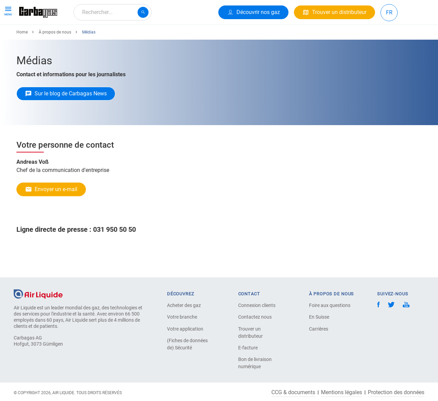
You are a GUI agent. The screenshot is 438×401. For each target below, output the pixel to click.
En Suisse (319, 317)
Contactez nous (255, 317)
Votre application (185, 329)
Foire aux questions (329, 305)
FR (389, 12)
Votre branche (182, 317)
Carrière (141, 37)
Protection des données (396, 392)
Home (22, 57)
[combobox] (113, 12)
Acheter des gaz (184, 305)
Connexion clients (256, 305)
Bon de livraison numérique (255, 363)
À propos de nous (182, 37)
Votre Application (100, 37)
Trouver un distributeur (250, 332)
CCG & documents (293, 392)
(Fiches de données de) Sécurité (187, 344)
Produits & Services (45, 37)
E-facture (248, 347)
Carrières (318, 329)
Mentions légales (341, 392)
